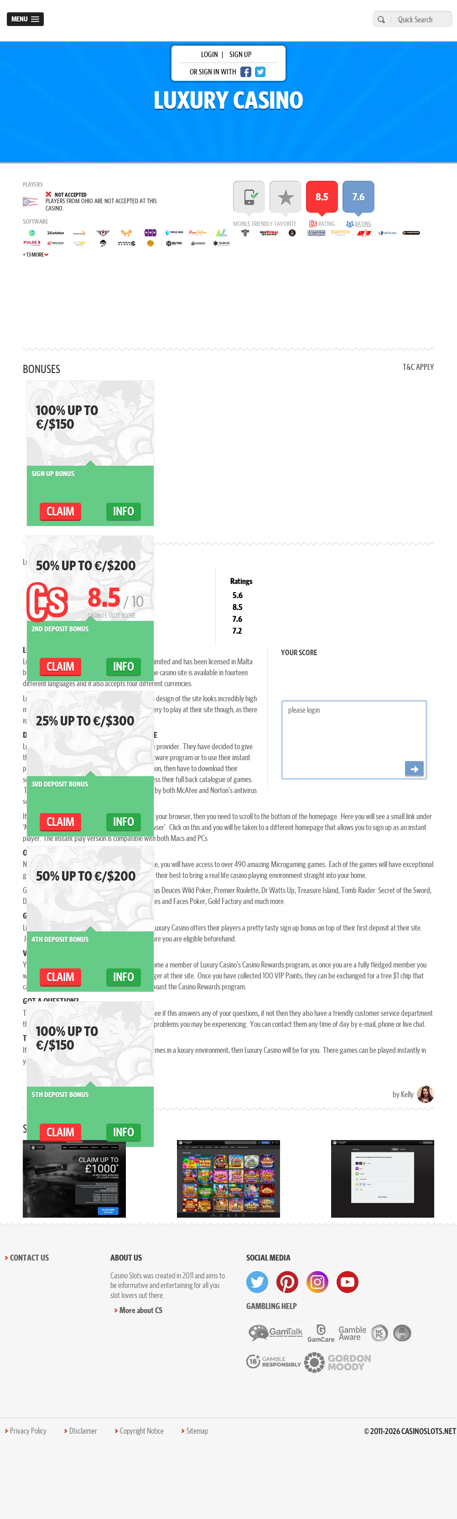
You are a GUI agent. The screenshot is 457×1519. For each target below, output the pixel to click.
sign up (240, 54)
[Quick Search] (419, 19)
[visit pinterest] (287, 1282)
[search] (380, 19)
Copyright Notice (142, 1430)
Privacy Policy (28, 1430)
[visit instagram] (317, 1282)
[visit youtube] (347, 1282)
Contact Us (29, 1257)
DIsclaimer (83, 1430)
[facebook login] (245, 72)
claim (60, 511)
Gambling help (271, 1306)
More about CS (140, 1310)
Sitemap (197, 1430)
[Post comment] (414, 769)
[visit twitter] (257, 1282)
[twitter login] (260, 72)
